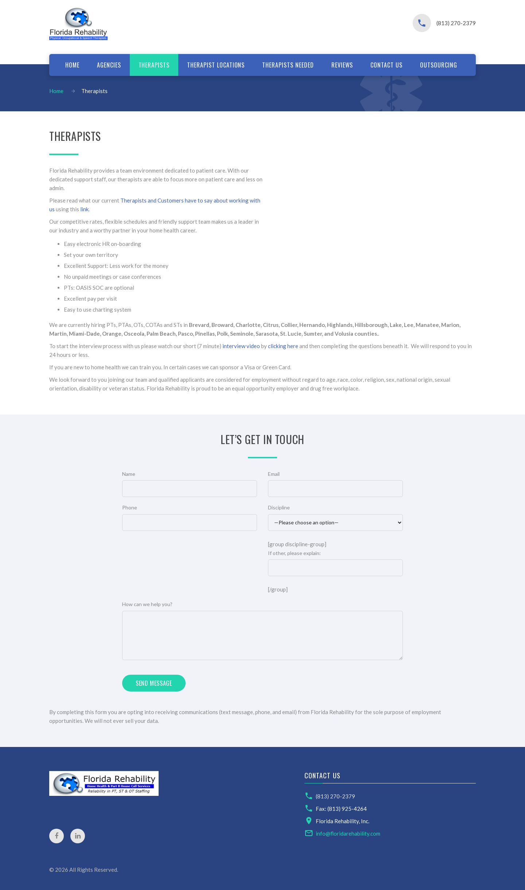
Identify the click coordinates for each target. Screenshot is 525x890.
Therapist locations (216, 65)
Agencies (109, 65)
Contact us (386, 65)
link (84, 209)
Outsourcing (438, 65)
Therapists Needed (288, 65)
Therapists (154, 65)
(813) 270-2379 (456, 23)
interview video (241, 346)
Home (72, 65)
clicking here (283, 346)
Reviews (342, 65)
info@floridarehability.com (348, 833)
